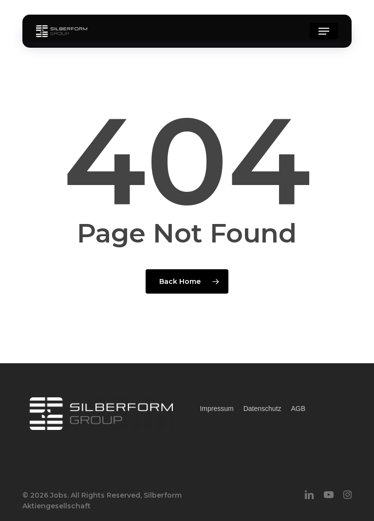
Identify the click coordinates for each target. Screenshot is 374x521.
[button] (324, 31)
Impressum (216, 408)
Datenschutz (262, 408)
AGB (298, 408)
